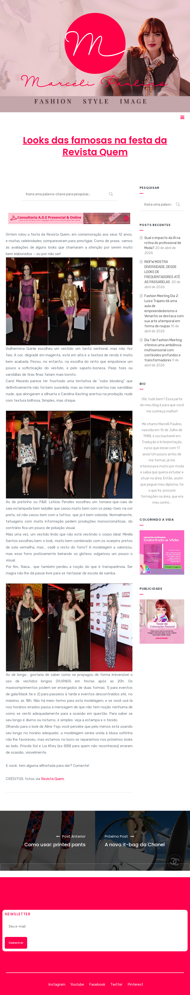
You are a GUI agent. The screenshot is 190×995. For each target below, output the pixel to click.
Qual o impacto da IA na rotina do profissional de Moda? (162, 243)
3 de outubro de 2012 (96, 171)
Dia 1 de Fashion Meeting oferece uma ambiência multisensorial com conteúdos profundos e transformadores (163, 350)
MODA (135, 171)
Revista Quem (52, 779)
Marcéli (58, 171)
